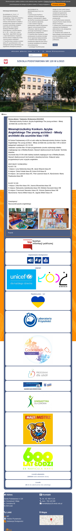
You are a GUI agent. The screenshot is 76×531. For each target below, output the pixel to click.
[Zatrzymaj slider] (38, 110)
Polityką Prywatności (50, 1)
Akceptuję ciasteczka (58, 4)
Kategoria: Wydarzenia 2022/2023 (32, 119)
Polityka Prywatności (12, 519)
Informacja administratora (58, 51)
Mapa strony (23, 51)
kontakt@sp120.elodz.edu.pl (50, 503)
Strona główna (15, 51)
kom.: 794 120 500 (47, 501)
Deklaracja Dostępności (13, 521)
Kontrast (48, 51)
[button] (2, 89)
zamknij (55, 44)
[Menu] (38, 114)
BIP (6, 516)
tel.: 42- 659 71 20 (47, 499)
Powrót (10, 233)
